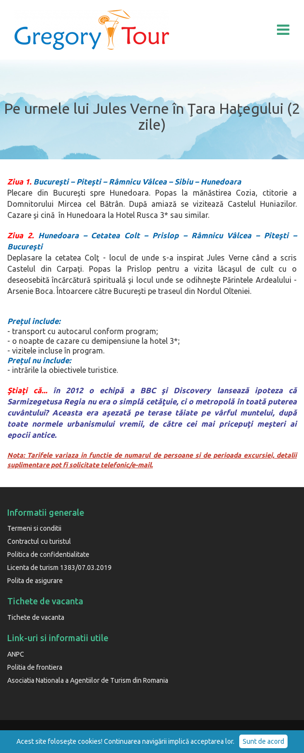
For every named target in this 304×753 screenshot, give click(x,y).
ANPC (15, 654)
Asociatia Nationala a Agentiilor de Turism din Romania (87, 680)
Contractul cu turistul (39, 541)
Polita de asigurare (35, 580)
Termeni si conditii (34, 528)
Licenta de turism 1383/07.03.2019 (59, 567)
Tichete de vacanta (35, 617)
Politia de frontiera (34, 667)
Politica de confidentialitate (48, 554)
